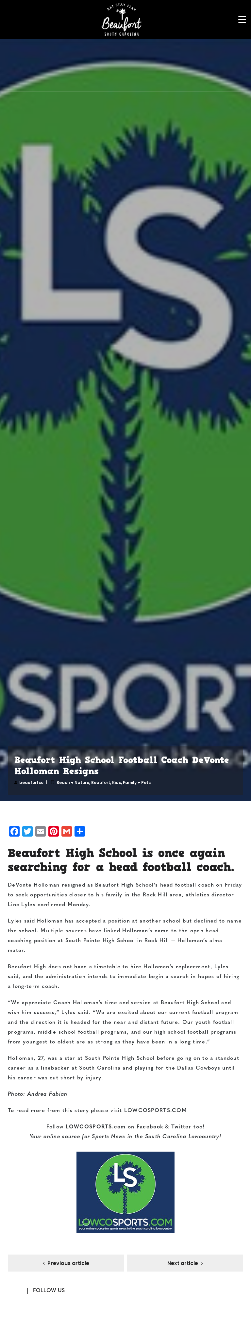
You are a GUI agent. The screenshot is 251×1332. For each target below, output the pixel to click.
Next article (182, 1263)
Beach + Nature (73, 782)
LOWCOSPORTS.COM (155, 1110)
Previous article (68, 1263)
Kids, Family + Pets (131, 782)
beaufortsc (31, 782)
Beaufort (100, 782)
